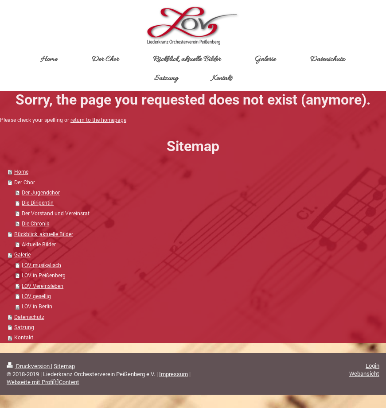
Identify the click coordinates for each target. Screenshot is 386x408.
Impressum (173, 373)
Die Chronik (35, 223)
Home (21, 171)
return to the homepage (98, 120)
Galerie (22, 254)
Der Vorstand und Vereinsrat (56, 213)
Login (372, 365)
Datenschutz (29, 317)
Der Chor (24, 182)
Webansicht (364, 373)
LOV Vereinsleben (42, 286)
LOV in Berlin (37, 306)
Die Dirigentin (38, 202)
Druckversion (29, 365)
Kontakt (23, 337)
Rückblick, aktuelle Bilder (43, 234)
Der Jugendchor (41, 192)
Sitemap (64, 365)
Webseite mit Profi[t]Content (43, 381)
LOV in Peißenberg (44, 275)
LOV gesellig (36, 296)
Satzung (24, 327)
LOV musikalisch (41, 265)
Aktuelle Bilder (39, 244)
